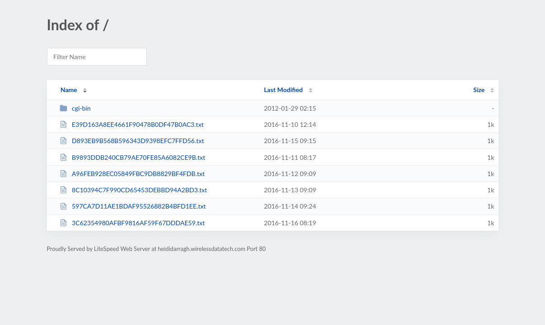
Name (69, 89)
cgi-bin (75, 108)
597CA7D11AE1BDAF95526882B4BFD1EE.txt (133, 206)
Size (478, 89)
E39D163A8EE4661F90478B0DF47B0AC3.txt (132, 124)
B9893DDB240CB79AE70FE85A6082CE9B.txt (132, 157)
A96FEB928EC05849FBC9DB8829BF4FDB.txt (132, 173)
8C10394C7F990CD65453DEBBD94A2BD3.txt (133, 190)
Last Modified (283, 89)
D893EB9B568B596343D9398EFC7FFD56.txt (132, 140)
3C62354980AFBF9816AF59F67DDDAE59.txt (132, 223)
